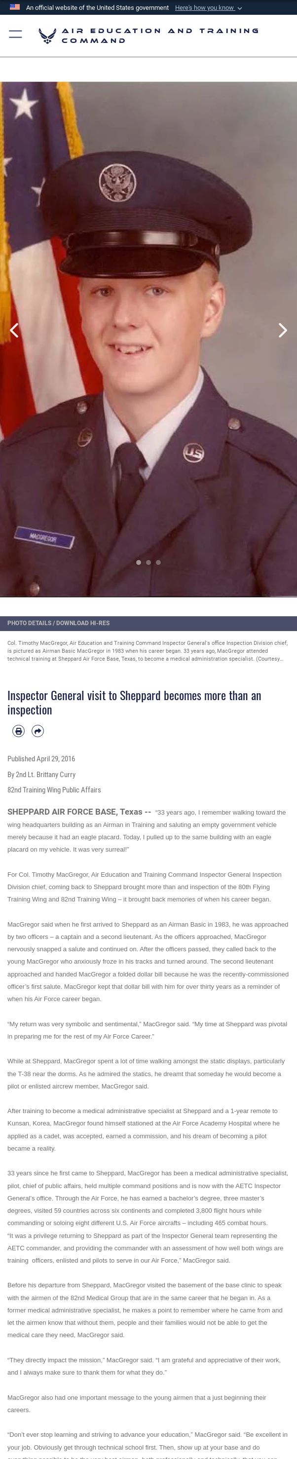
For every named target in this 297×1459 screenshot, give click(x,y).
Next (282, 330)
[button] (209, 8)
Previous (15, 330)
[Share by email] (38, 731)
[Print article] (18, 731)
